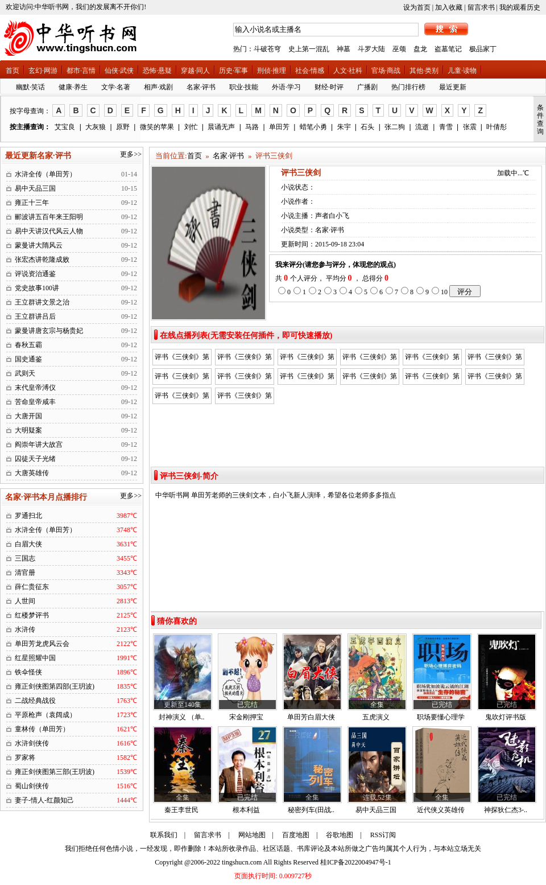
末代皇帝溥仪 (35, 388)
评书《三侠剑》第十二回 (182, 397)
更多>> (131, 154)
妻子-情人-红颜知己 (44, 800)
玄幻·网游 (42, 71)
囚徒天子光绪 (35, 459)
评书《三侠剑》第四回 (369, 358)
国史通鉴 (28, 359)
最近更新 (452, 87)
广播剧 (367, 87)
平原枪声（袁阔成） (45, 715)
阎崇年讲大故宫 (39, 444)
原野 (123, 127)
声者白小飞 (332, 216)
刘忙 (191, 127)
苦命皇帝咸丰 (35, 402)
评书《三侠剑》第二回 (244, 358)
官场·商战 (385, 71)
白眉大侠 (28, 544)
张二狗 (394, 127)
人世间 (25, 601)
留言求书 (481, 7)
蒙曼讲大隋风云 (39, 245)
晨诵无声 (221, 127)
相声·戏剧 (158, 87)
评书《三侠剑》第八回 (244, 378)
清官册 (25, 573)
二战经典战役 (35, 701)
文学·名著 (115, 87)
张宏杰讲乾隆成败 (42, 260)
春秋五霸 (28, 345)
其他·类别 (424, 71)
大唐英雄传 (32, 473)
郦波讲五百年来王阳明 (49, 217)
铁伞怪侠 (28, 672)
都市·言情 (81, 71)
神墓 (343, 49)
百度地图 (295, 835)
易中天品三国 (35, 188)
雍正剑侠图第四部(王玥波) (54, 686)
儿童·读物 (462, 71)
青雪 (446, 127)
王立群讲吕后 (35, 316)
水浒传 (25, 629)
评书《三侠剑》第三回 (307, 358)
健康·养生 (73, 87)
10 (444, 292)
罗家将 (25, 757)
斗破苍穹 (267, 49)
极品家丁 (483, 49)
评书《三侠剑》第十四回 (244, 397)
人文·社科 (347, 71)
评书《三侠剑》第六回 (495, 358)
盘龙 (420, 49)
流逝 (422, 127)
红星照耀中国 (35, 658)
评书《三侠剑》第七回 (182, 378)
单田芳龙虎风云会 (42, 644)
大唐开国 (28, 416)
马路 (252, 127)
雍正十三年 (32, 203)
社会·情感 (309, 71)
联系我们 (163, 835)
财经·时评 (329, 87)
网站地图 (252, 835)
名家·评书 (201, 87)
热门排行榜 (408, 87)
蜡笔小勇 (313, 127)
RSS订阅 (383, 835)
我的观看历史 (519, 7)
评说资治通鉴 (35, 274)
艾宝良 (65, 127)
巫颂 (399, 49)
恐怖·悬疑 (157, 71)
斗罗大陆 (371, 49)
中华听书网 (172, 495)
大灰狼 (95, 127)
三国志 (25, 558)
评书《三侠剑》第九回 (307, 378)
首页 (12, 71)
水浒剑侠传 (32, 743)
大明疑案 (28, 430)
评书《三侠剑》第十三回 (495, 378)
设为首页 (417, 7)
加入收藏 (448, 7)
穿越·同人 (195, 71)
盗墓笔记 (448, 49)
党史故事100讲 (37, 288)
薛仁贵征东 (32, 587)
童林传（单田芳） (42, 729)
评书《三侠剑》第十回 (369, 378)
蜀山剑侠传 (32, 786)
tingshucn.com (242, 862)
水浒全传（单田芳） (45, 174)
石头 (367, 127)
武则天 (25, 373)
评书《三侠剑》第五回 (432, 358)
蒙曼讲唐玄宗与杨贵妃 (49, 331)
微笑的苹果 (157, 127)
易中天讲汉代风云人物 (49, 231)
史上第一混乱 (308, 49)
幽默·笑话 (30, 87)
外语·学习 (286, 87)
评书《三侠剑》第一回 (182, 358)
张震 (470, 127)
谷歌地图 (339, 835)
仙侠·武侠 (119, 71)
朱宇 (344, 127)
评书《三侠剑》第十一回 (432, 378)
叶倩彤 (496, 127)
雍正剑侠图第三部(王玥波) (54, 772)
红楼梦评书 (32, 615)
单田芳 (279, 127)
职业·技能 (243, 87)
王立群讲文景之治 (42, 302)
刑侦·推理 (271, 71)
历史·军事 (233, 71)
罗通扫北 (28, 516)
